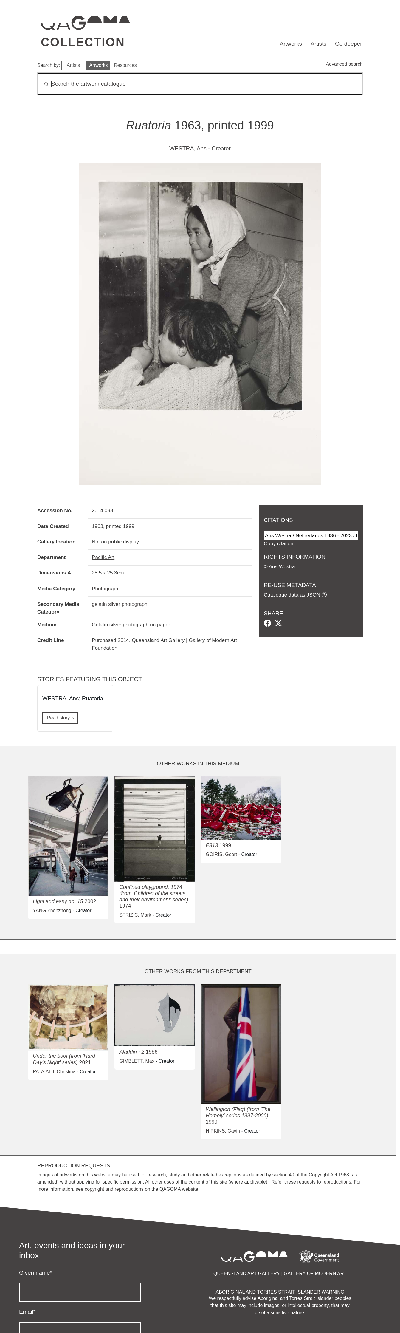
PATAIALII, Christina (54, 1071)
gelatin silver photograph (120, 604)
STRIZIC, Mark (135, 915)
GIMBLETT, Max (136, 1061)
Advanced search (344, 64)
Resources (125, 65)
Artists (318, 44)
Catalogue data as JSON (292, 595)
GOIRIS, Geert (221, 854)
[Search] (200, 83)
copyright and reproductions (114, 1189)
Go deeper (348, 44)
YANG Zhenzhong (52, 910)
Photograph (105, 588)
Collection (83, 42)
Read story (58, 717)
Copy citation (278, 543)
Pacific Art (103, 557)
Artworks (291, 44)
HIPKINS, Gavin (223, 1130)
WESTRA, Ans (188, 148)
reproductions (336, 1181)
